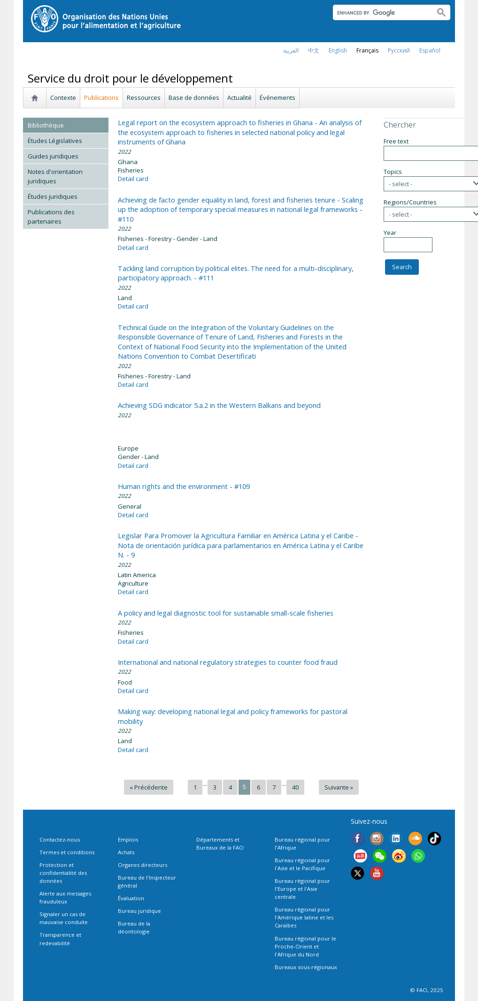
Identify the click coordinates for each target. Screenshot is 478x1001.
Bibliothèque (46, 125)
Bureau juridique (139, 910)
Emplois (128, 839)
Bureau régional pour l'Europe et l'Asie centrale (302, 888)
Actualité (239, 97)
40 (295, 787)
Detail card (133, 178)
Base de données (194, 97)
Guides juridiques (53, 156)
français (367, 50)
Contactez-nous (59, 839)
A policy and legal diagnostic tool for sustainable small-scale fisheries (225, 612)
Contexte (63, 97)
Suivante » (338, 787)
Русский (399, 50)
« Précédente (149, 787)
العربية (291, 50)
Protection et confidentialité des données (63, 872)
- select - (400, 184)
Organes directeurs (142, 864)
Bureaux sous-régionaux (306, 967)
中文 (313, 50)
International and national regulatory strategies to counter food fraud (228, 662)
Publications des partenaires (51, 217)
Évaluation (131, 898)
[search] (380, 12)
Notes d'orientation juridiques (55, 176)
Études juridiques (52, 196)
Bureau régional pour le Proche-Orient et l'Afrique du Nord (305, 946)
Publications (101, 97)
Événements (277, 97)
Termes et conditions (66, 852)
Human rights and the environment (184, 486)
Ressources (144, 97)
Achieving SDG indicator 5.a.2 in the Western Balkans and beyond (219, 405)
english (338, 50)
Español (429, 50)
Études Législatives (55, 140)
